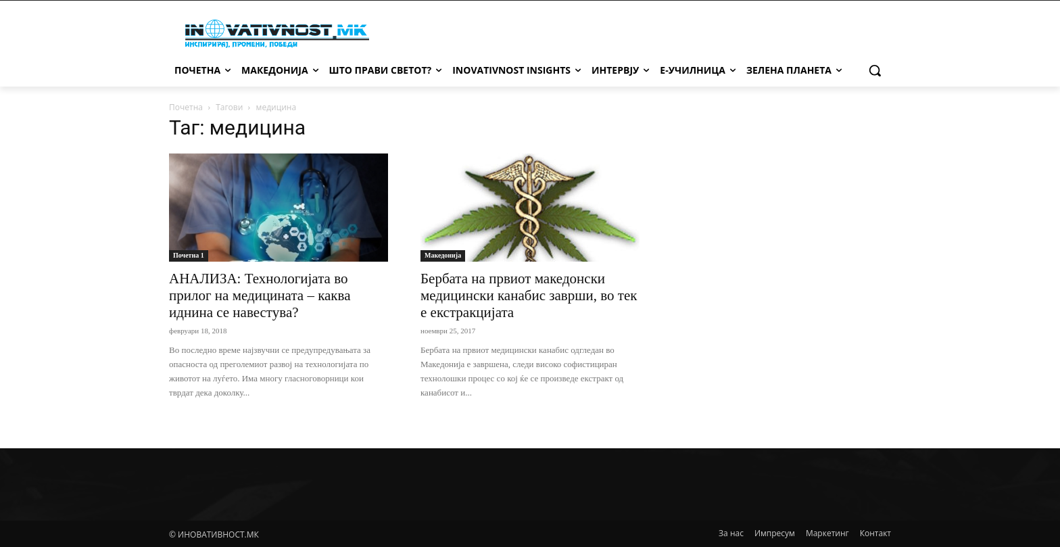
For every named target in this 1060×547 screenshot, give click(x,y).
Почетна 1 (188, 255)
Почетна (186, 107)
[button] (875, 70)
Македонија (443, 255)
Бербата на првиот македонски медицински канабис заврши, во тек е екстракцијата (528, 295)
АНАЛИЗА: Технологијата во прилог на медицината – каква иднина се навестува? (260, 295)
